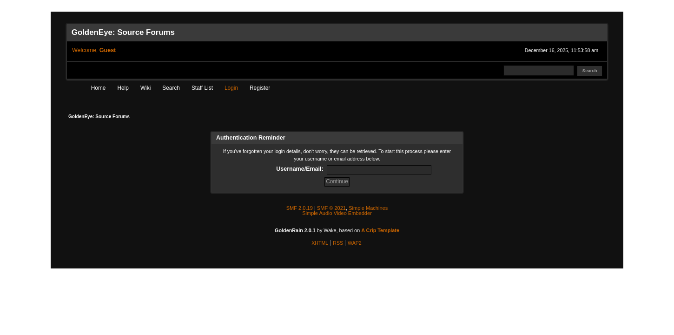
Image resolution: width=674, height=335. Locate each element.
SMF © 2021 (331, 208)
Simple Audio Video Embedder (337, 213)
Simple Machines (368, 208)
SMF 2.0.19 (299, 208)
